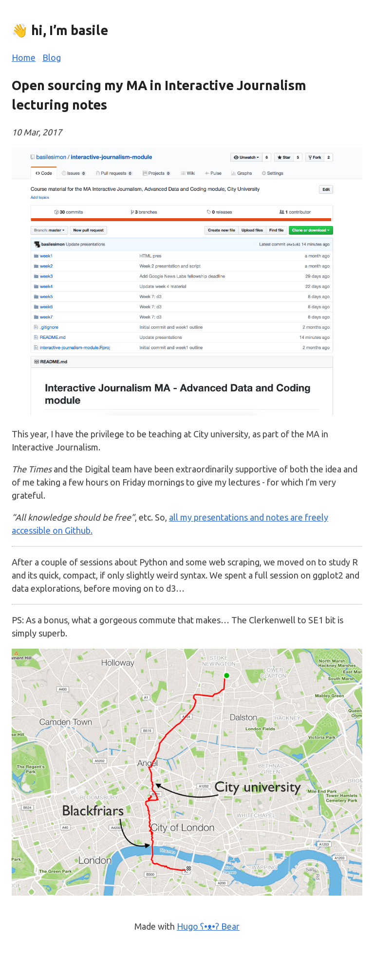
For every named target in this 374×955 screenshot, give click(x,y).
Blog (51, 57)
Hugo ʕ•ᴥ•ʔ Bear (208, 926)
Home (24, 57)
